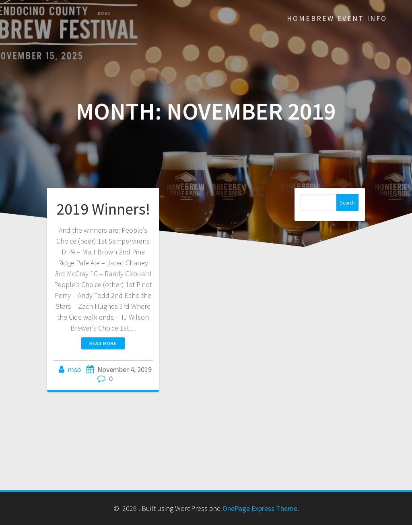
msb (74, 369)
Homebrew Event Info (337, 18)
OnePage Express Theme (259, 508)
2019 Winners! (103, 209)
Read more (103, 343)
